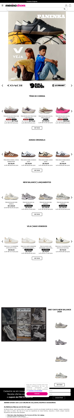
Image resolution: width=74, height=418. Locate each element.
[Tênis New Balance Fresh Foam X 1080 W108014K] (28, 111)
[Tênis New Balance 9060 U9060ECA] (11, 197)
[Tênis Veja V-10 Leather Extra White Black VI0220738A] (62, 241)
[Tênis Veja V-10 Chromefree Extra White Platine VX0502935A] (11, 241)
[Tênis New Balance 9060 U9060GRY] (45, 197)
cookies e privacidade (35, 390)
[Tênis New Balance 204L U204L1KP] (61, 339)
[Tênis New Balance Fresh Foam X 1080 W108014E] (11, 111)
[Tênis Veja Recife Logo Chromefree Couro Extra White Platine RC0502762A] (45, 241)
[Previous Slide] (2, 85)
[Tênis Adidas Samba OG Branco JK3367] (28, 154)
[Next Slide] (72, 85)
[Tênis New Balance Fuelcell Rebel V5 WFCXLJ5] (45, 111)
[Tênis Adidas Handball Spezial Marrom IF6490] (11, 154)
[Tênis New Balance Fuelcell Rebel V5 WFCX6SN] (61, 322)
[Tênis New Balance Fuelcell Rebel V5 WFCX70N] (62, 111)
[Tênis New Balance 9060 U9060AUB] (62, 197)
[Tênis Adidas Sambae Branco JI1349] (62, 154)
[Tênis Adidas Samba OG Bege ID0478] (45, 154)
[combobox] (37, 8)
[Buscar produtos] (65, 8)
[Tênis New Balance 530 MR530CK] (28, 197)
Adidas (42, 415)
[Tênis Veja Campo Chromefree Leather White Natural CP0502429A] (28, 241)
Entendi (37, 393)
